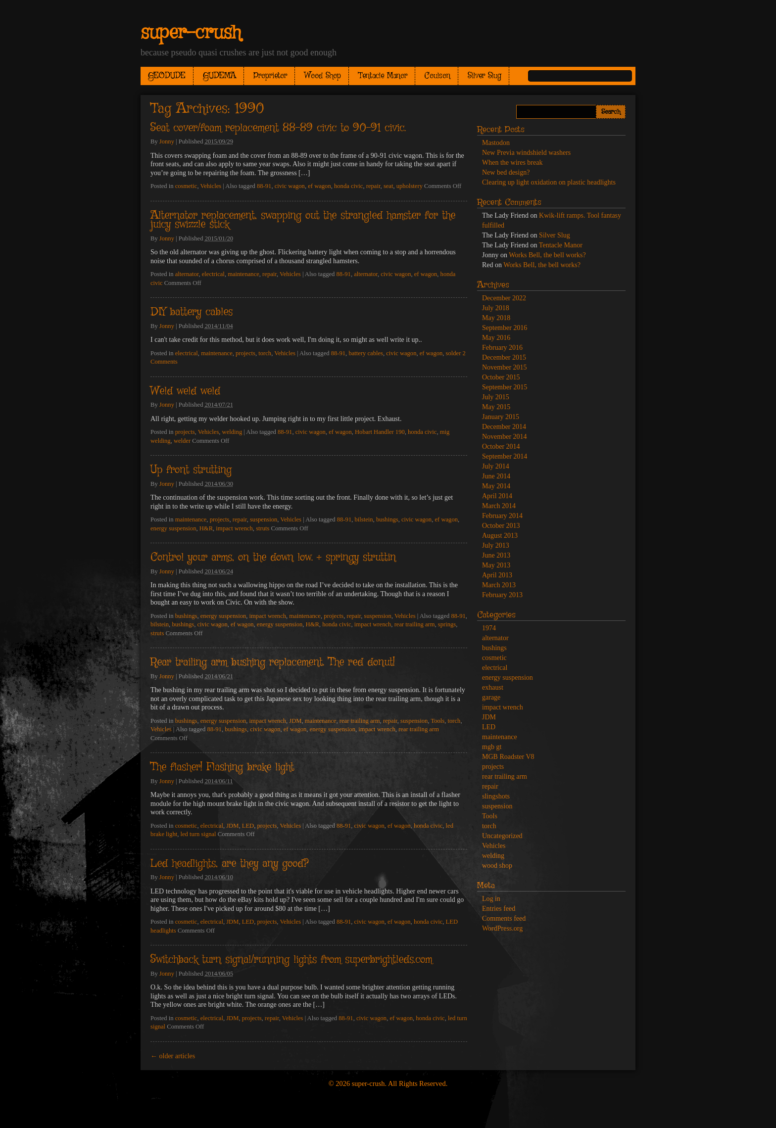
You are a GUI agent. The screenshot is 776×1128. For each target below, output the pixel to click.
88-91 (264, 186)
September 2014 (504, 456)
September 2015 (504, 387)
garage (491, 697)
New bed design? (506, 172)
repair (373, 186)
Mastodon (496, 142)
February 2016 (502, 347)
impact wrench (234, 528)
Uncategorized (502, 836)
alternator (187, 274)
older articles (172, 1056)
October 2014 (501, 446)
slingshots (496, 796)
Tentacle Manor (382, 76)
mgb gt (491, 747)
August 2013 (500, 535)
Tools (437, 720)
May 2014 (496, 486)
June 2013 (496, 555)
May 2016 (496, 337)
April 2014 (497, 496)
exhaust (492, 687)
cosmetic (186, 186)
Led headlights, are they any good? (229, 863)
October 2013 (501, 525)
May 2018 (496, 318)
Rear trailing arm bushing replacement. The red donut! (272, 662)
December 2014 (504, 426)
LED (248, 825)
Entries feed (498, 908)
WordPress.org (502, 928)
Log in (491, 898)
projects (245, 353)
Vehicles (211, 186)
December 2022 (504, 298)
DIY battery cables (191, 312)
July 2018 (495, 308)
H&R (206, 528)
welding (232, 431)
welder (182, 440)
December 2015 (504, 357)
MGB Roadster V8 (508, 756)
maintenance (243, 274)
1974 (489, 628)
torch (264, 353)
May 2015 (496, 407)
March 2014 (499, 506)
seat (388, 186)
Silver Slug (484, 76)
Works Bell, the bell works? (547, 255)
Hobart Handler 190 (380, 431)
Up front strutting (191, 470)
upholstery (409, 186)
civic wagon (290, 186)
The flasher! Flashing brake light (222, 767)
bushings (387, 519)
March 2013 (499, 585)
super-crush (191, 33)
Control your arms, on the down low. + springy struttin (273, 557)
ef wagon (319, 186)
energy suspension (173, 528)
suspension (263, 519)
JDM (295, 720)
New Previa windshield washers (526, 152)
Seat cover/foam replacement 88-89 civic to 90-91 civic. (278, 128)
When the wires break (512, 162)
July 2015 (495, 397)
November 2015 (504, 367)
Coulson (437, 76)
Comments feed (504, 918)
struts (262, 528)
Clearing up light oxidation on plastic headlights (549, 182)
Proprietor (270, 76)
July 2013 (495, 545)
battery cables (365, 353)
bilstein (363, 519)
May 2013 (496, 565)
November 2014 (504, 436)
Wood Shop (322, 76)
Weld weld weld (185, 391)
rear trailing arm (414, 624)
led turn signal (198, 834)
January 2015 (500, 417)
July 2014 (495, 466)
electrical (213, 274)
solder (453, 353)
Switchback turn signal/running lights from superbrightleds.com (291, 959)
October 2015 (501, 377)
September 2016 (504, 327)
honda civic (348, 186)
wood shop (497, 865)
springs (447, 624)
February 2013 (502, 595)
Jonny (166, 141)
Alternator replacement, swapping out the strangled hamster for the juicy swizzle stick (302, 220)
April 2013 (497, 575)
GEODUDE (167, 76)
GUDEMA (219, 76)
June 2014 (496, 476)
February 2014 (502, 515)
